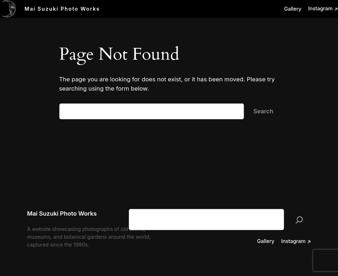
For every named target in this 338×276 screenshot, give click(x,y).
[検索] (299, 219)
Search (263, 111)
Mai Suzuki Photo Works (62, 9)
